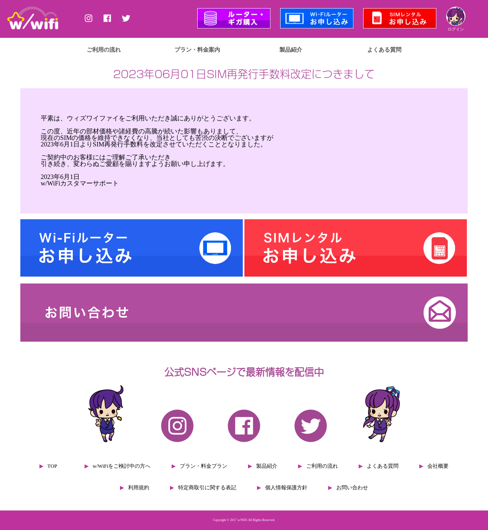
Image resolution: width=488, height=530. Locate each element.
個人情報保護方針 (286, 488)
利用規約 (138, 488)
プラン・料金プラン (203, 466)
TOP (52, 466)
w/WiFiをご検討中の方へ (122, 466)
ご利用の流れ (104, 49)
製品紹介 (290, 49)
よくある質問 (384, 49)
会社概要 (438, 466)
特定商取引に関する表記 (207, 488)
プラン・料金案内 (197, 49)
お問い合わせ (352, 488)
